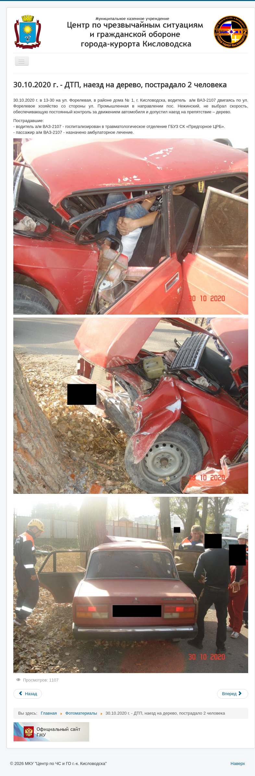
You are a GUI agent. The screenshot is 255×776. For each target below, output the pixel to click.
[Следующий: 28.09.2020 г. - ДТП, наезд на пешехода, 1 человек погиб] (232, 694)
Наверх (238, 763)
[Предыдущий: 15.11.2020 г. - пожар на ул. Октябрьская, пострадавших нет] (27, 694)
